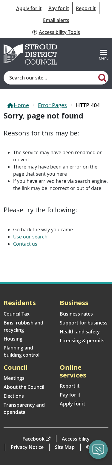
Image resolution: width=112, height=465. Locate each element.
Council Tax (17, 313)
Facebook (33, 439)
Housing (13, 339)
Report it (86, 8)
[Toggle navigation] (103, 54)
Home (21, 105)
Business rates (76, 313)
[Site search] (50, 77)
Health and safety (80, 331)
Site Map (65, 447)
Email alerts (56, 20)
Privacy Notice (27, 447)
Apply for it (29, 8)
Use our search (30, 236)
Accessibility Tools (59, 32)
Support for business (84, 322)
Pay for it (58, 8)
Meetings (14, 378)
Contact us (25, 244)
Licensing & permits (82, 340)
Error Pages (52, 105)
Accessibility (76, 439)
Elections (14, 396)
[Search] (102, 77)
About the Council (24, 387)
